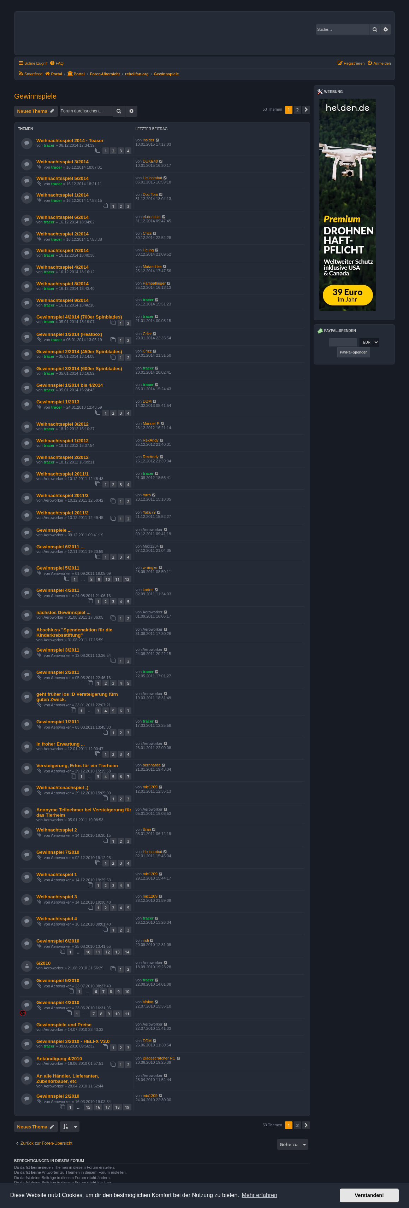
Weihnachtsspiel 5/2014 (62, 178)
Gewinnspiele (35, 96)
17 (108, 1107)
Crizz (147, 233)
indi (146, 940)
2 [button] (297, 109)
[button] (306, 109)
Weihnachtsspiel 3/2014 (62, 161)
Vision (148, 1002)
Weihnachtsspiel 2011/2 (62, 512)
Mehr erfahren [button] (259, 1195)
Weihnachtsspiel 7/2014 (62, 250)
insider (148, 140)
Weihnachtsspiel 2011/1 (62, 474)
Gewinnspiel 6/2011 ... (60, 546)
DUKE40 (150, 161)
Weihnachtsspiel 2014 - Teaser (69, 140)
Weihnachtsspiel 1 (56, 874)
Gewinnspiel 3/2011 (57, 650)
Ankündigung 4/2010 (59, 1058)
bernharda (151, 765)
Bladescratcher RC (159, 1058)
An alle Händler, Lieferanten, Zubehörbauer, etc (67, 1078)
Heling (148, 250)
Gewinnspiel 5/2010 (57, 980)
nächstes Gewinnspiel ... (63, 612)
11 (117, 579)
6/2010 (43, 963)
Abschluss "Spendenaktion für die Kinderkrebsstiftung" (74, 632)
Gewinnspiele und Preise (63, 1024)
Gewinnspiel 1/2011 (57, 721)
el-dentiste (152, 217)
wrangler (150, 567)
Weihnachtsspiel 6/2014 (62, 217)
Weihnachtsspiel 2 (56, 830)
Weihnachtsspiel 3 (56, 896)
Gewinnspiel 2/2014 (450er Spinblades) (79, 351)
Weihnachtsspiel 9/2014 (62, 300)
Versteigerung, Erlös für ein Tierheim (77, 765)
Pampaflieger (154, 283)
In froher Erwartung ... (60, 744)
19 (127, 1107)
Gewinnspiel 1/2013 (57, 401)
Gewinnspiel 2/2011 (57, 672)
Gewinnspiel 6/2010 (57, 941)
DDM (147, 401)
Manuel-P (151, 423)
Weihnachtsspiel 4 (56, 918)
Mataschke (152, 266)
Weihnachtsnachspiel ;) (62, 787)
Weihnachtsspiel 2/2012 (62, 457)
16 (98, 1107)
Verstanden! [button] (369, 1195)
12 (127, 579)
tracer (49, 145)
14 (127, 952)
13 (117, 952)
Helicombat (152, 178)
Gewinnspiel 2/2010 (57, 1096)
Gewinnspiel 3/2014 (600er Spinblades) (79, 368)
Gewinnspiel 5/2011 (57, 568)
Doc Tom (150, 194)
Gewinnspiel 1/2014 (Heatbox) (69, 334)
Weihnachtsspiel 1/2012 (62, 440)
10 (108, 579)
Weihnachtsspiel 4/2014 (62, 267)
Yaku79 (149, 512)
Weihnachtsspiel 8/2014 (62, 283)
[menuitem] (56, 63)
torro (147, 495)
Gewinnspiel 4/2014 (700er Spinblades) (79, 317)
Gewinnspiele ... (54, 530)
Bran (147, 829)
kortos (148, 590)
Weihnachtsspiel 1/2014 (62, 195)
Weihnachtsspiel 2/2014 (62, 234)
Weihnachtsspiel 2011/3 (62, 495)
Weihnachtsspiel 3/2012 (62, 424)
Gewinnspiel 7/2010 (57, 852)
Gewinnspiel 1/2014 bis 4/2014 (69, 385)
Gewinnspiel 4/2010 (57, 1002)
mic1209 (150, 787)
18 (117, 1107)
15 (88, 1107)
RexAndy (151, 440)
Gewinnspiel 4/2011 (57, 590)
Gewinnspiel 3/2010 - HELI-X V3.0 (72, 1041)
